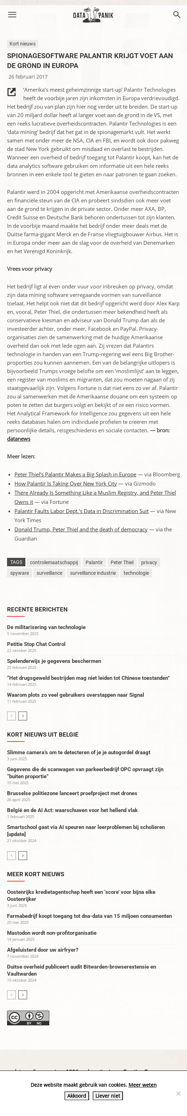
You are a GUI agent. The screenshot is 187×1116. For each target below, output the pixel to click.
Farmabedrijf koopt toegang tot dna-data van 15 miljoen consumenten (89, 916)
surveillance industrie (93, 573)
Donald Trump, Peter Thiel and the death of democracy (81, 529)
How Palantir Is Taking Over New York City (65, 483)
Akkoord (76, 1095)
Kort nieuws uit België (43, 734)
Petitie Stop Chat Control (36, 644)
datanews (18, 438)
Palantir (94, 562)
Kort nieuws (23, 44)
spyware (19, 573)
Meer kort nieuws (35, 874)
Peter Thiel (122, 562)
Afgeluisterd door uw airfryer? (42, 950)
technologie (136, 573)
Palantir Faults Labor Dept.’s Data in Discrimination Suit (81, 510)
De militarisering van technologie (46, 627)
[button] (12, 14)
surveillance (49, 573)
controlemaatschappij (54, 562)
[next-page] (22, 716)
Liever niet (107, 1095)
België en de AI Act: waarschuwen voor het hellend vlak (72, 810)
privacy (149, 562)
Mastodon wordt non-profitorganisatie (51, 933)
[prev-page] (11, 716)
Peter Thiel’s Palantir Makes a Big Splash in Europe (75, 474)
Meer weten (143, 1084)
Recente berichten (37, 609)
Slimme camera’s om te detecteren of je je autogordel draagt (78, 752)
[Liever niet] (178, 1093)
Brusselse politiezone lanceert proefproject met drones (72, 793)
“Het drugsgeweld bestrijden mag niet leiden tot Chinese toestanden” (88, 678)
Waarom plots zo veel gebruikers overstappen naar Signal (75, 695)
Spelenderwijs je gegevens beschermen (54, 661)
